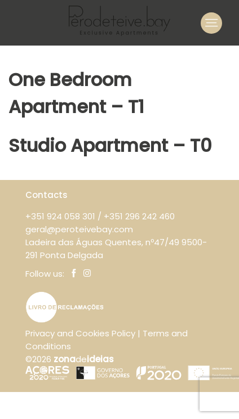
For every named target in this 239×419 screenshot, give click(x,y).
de (84, 359)
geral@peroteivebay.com (79, 229)
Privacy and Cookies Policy (80, 333)
